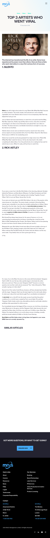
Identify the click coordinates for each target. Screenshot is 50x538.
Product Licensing (32, 491)
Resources (6, 481)
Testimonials (6, 492)
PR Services (30, 484)
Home (18, 13)
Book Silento (5, 317)
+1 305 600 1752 (7, 519)
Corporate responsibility (10, 495)
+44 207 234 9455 (40, 519)
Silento (4, 110)
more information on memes (35, 206)
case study (6, 297)
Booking (29, 475)
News (23, 13)
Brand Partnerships (33, 478)
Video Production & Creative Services (35, 488)
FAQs (4, 487)
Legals (5, 490)
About (4, 475)
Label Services (31, 481)
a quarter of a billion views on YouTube (17, 212)
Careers (5, 478)
